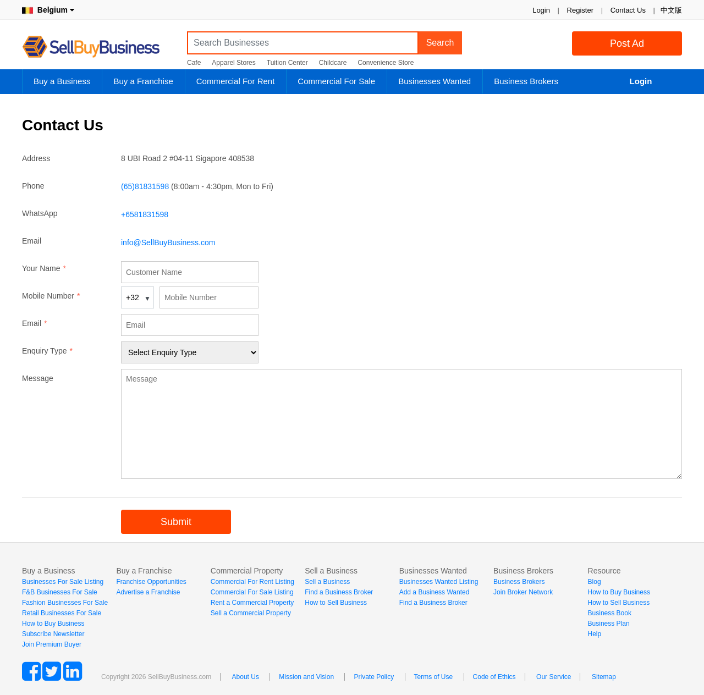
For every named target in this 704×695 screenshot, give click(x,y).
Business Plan (609, 623)
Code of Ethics (494, 677)
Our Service (553, 677)
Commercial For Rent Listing (252, 582)
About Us (245, 677)
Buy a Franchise (143, 81)
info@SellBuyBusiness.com (168, 242)
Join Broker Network (523, 592)
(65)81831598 (145, 186)
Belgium (48, 9)
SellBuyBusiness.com (99, 47)
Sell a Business (327, 582)
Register (580, 10)
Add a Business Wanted (434, 592)
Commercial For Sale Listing (252, 592)
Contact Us (628, 10)
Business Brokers (526, 81)
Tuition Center (287, 63)
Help (595, 634)
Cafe (194, 63)
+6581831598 (144, 214)
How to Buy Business (53, 623)
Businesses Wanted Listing (439, 582)
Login (541, 10)
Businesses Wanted (434, 81)
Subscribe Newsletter (53, 634)
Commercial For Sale (336, 81)
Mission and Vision (306, 677)
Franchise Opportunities (151, 582)
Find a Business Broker (339, 592)
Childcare (333, 63)
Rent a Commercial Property (252, 602)
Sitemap (604, 677)
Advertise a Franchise (148, 592)
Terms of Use (433, 677)
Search (440, 42)
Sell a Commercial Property (251, 613)
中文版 (671, 10)
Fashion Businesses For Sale (65, 602)
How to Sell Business (336, 602)
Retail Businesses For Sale (61, 613)
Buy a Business (62, 81)
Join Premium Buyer (51, 644)
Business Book (609, 613)
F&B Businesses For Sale (59, 592)
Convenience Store (386, 63)
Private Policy (374, 677)
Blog (594, 582)
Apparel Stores (233, 63)
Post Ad (627, 43)
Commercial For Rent (235, 81)
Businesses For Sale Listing (62, 582)
